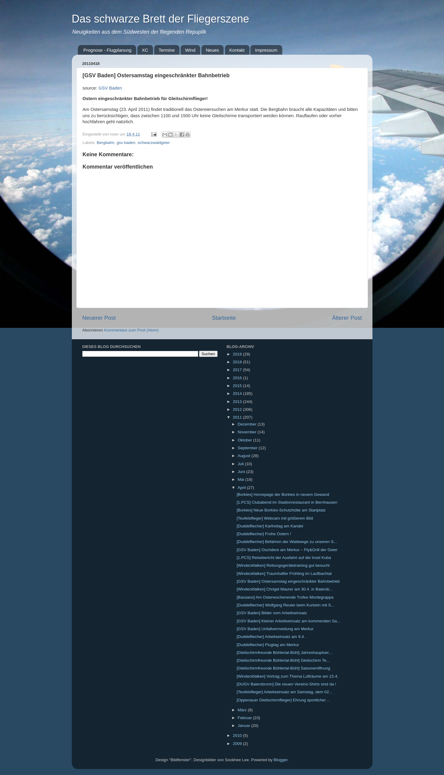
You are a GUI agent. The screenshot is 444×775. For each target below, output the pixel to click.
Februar (245, 718)
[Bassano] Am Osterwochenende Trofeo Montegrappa (285, 597)
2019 (238, 354)
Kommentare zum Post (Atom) (131, 330)
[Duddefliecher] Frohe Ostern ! (264, 534)
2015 (238, 385)
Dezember (248, 424)
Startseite (224, 318)
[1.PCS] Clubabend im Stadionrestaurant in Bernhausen (287, 502)
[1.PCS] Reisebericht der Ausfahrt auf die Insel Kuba (284, 557)
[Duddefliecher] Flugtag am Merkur (268, 644)
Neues (212, 50)
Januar (244, 725)
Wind (190, 50)
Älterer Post (347, 318)
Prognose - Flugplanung (107, 50)
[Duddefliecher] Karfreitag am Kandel (270, 526)
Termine (167, 50)
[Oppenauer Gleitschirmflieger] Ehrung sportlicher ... (283, 700)
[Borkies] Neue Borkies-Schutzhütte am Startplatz (281, 510)
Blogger (280, 760)
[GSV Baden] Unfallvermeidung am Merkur (275, 629)
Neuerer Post (99, 318)
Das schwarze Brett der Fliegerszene (160, 19)
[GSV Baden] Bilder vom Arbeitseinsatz (272, 613)
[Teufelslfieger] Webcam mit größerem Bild (275, 518)
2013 (238, 401)
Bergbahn (106, 142)
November (248, 432)
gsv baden (126, 142)
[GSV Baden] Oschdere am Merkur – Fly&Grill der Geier (287, 550)
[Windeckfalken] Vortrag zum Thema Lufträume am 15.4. (287, 676)
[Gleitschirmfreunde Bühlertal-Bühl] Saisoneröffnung (283, 668)
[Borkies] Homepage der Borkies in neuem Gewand (283, 494)
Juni (242, 471)
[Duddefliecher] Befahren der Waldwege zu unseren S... (287, 541)
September (248, 448)
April (242, 487)
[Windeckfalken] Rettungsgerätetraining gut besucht (283, 565)
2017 (238, 370)
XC (145, 50)
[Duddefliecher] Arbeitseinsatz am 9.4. (271, 636)
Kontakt (237, 50)
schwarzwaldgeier (154, 142)
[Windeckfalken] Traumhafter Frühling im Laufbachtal (284, 573)
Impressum (266, 50)
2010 (238, 735)
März (243, 710)
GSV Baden (110, 88)
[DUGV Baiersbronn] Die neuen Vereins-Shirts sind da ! (286, 684)
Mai (242, 479)
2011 (238, 417)
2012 (238, 409)
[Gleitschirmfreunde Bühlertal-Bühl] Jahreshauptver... (284, 652)
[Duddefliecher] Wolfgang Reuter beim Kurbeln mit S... (285, 605)
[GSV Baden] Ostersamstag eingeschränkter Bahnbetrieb (288, 581)
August (245, 455)
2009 (238, 743)
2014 (238, 393)
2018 (238, 362)
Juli (241, 464)
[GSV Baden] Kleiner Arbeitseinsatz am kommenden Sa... (288, 621)
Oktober (245, 440)
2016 (238, 378)
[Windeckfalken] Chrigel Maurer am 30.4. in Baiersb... (285, 589)
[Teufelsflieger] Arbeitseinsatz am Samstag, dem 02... (284, 692)
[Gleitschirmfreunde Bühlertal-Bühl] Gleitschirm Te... (283, 660)
